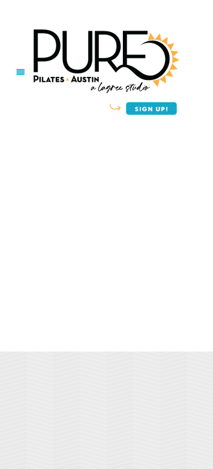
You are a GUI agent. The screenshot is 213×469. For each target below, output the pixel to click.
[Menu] (20, 71)
